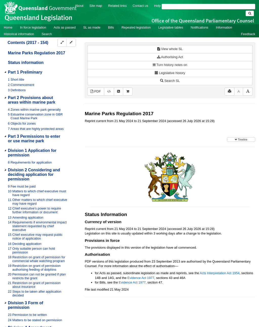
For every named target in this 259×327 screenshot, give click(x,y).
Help (157, 6)
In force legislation (33, 27)
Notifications (199, 27)
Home (8, 27)
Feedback (248, 34)
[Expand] (62, 42)
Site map (95, 6)
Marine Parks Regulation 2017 (36, 53)
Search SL (170, 81)
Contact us (140, 6)
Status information (26, 62)
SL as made (91, 27)
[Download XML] (109, 91)
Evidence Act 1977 (140, 278)
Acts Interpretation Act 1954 (220, 273)
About (79, 6)
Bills (111, 27)
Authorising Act (170, 57)
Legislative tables (170, 27)
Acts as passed (65, 27)
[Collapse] (71, 42)
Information (224, 27)
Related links (117, 6)
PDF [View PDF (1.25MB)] (96, 91)
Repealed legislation (135, 27)
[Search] (208, 6)
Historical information (19, 34)
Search (46, 34)
